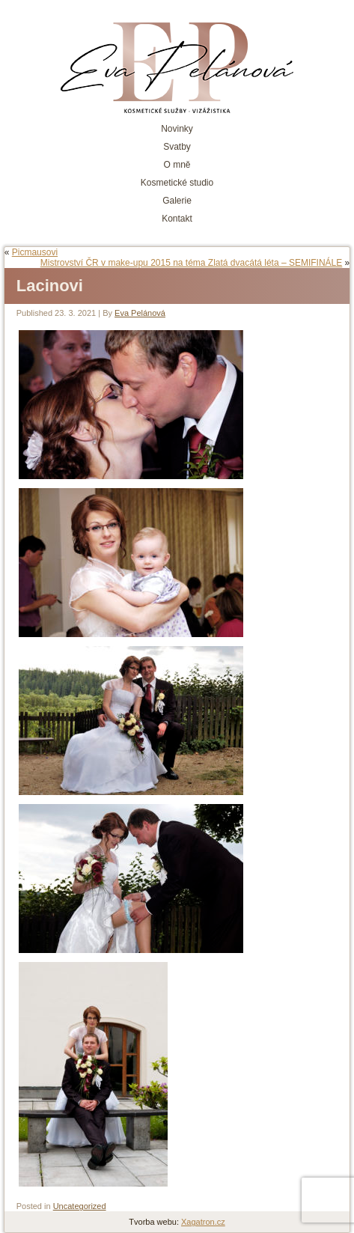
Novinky (177, 129)
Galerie (177, 200)
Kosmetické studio (177, 182)
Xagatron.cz (203, 1221)
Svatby (177, 146)
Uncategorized (79, 1206)
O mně (176, 164)
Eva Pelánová (140, 312)
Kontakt (177, 218)
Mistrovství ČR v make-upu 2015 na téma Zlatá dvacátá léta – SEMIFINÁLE (191, 263)
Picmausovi (35, 252)
